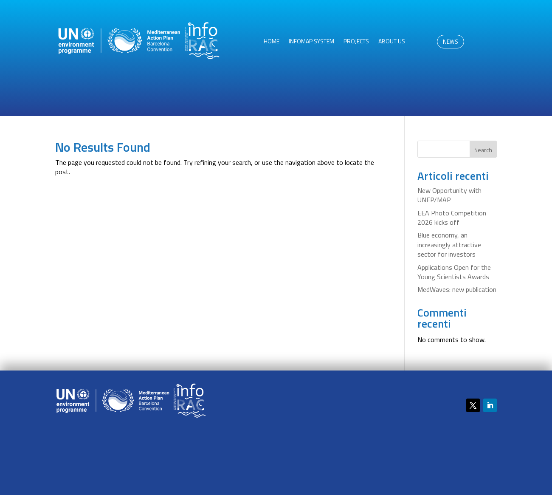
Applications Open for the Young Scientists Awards (454, 272)
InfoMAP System (311, 41)
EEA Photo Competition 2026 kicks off (451, 217)
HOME (271, 41)
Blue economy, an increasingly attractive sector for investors (449, 244)
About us (391, 41)
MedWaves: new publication (456, 289)
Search (483, 149)
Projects (356, 41)
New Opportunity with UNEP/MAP (449, 195)
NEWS (450, 41)
